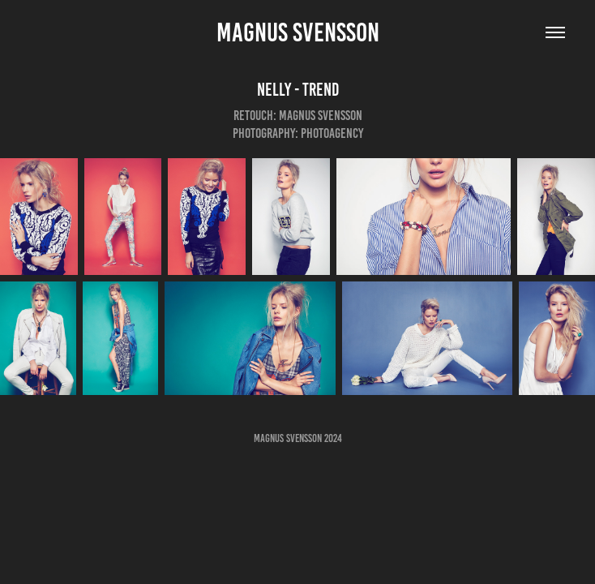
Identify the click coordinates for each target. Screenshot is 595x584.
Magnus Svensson (297, 32)
